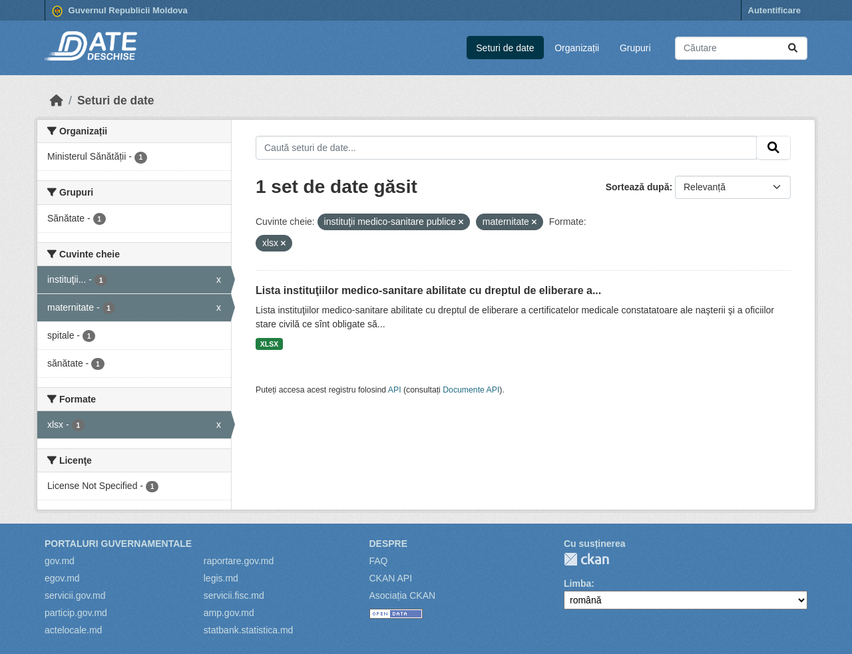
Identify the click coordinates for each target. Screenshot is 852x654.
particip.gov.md (76, 612)
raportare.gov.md (239, 561)
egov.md (62, 578)
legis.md (221, 578)
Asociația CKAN (402, 595)
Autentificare (774, 10)
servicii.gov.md (75, 595)
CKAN (586, 559)
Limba (577, 583)
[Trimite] (792, 48)
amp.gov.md (229, 612)
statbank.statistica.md (249, 630)
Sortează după (638, 187)
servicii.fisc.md (234, 595)
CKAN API (391, 578)
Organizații (576, 48)
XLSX (269, 344)
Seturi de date (505, 48)
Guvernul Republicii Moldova (120, 11)
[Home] (56, 100)
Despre (388, 543)
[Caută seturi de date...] (741, 48)
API (394, 390)
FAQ (378, 561)
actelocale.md (73, 630)
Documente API (471, 390)
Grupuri (635, 48)
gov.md (60, 561)
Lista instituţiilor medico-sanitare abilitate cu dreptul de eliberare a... (428, 290)
